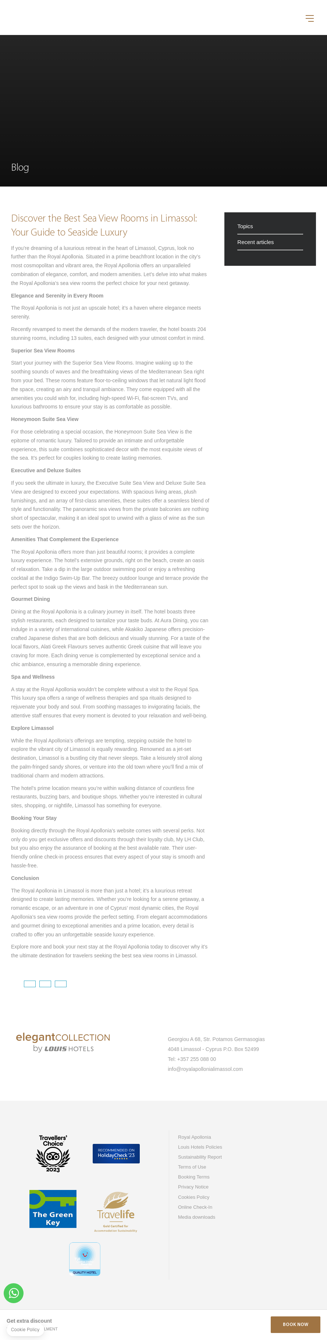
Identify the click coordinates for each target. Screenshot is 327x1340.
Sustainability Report (200, 1157)
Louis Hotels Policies (200, 1147)
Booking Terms (194, 1177)
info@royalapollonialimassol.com (205, 1069)
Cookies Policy (193, 1197)
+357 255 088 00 (196, 1059)
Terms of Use (192, 1167)
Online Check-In (195, 1207)
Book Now (295, 1324)
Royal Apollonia (194, 1137)
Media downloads (196, 1217)
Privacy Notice (193, 1187)
